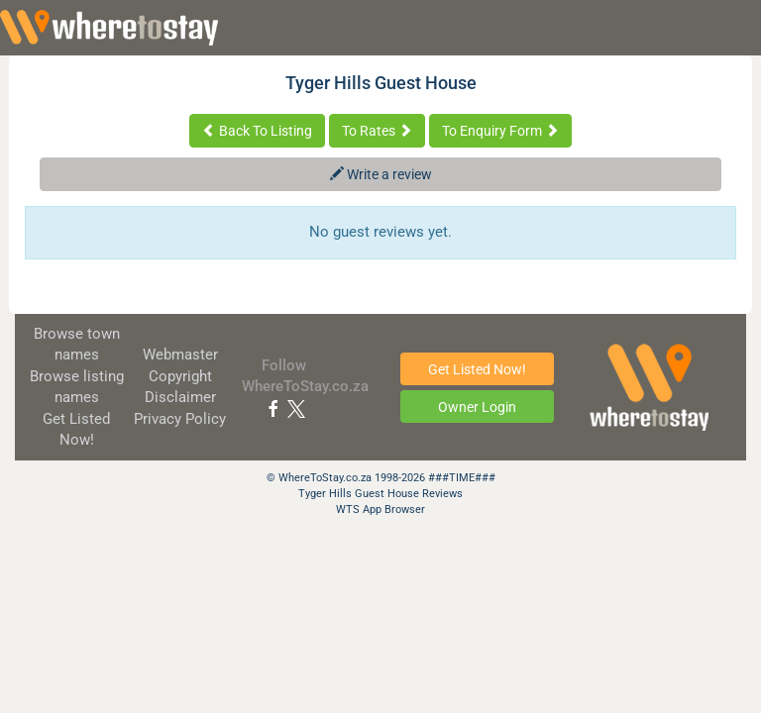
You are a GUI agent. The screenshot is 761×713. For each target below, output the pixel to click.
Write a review (381, 174)
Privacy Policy (180, 419)
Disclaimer (180, 397)
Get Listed (477, 369)
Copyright (180, 376)
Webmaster (180, 354)
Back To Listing (257, 131)
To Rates (377, 131)
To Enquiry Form (500, 131)
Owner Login (477, 407)
